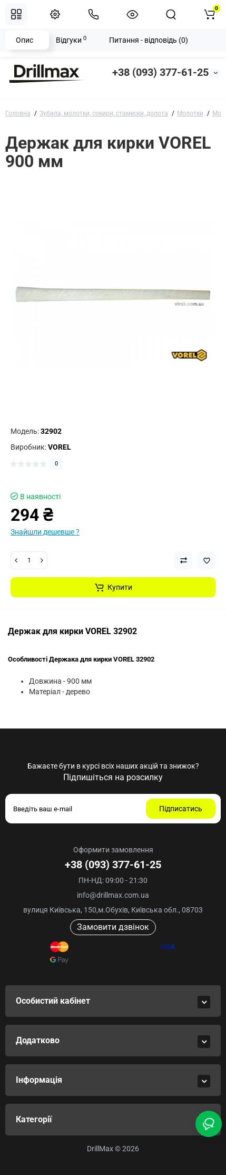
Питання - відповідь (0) (148, 40)
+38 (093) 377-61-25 (160, 72)
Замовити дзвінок (113, 927)
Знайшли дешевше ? (45, 532)
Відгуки (71, 39)
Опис (24, 40)
